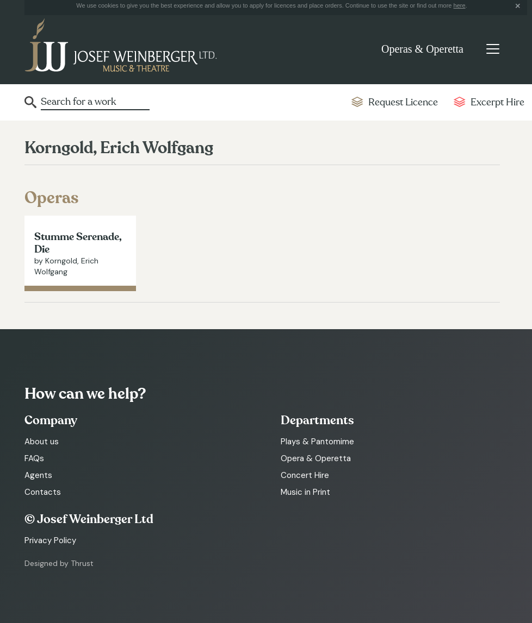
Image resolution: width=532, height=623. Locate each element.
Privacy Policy (50, 540)
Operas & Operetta (422, 49)
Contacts (42, 492)
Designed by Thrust (59, 563)
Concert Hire (305, 475)
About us (41, 441)
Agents (38, 475)
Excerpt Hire (497, 102)
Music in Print (305, 492)
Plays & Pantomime (317, 441)
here (460, 5)
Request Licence (403, 102)
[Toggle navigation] (492, 49)
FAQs (34, 458)
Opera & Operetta (316, 458)
